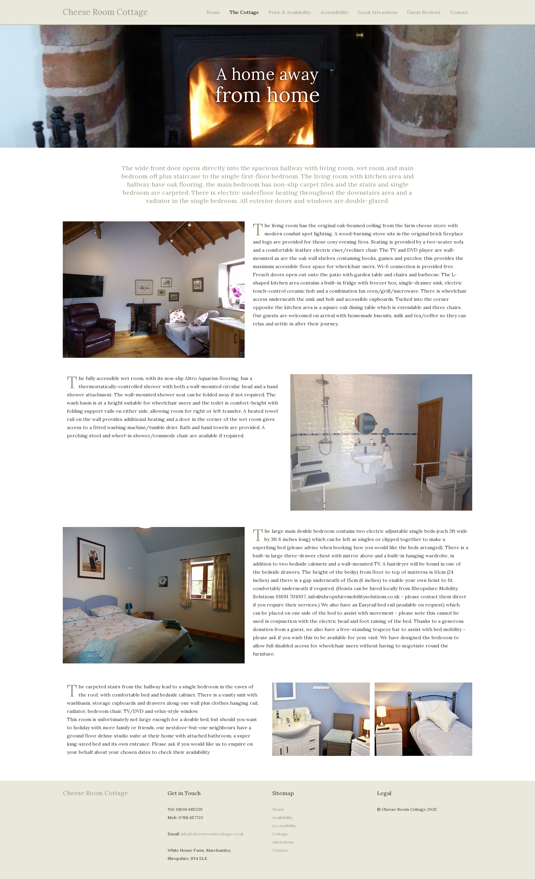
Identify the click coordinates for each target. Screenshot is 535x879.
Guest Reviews (423, 12)
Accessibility (334, 12)
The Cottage (244, 12)
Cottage (280, 833)
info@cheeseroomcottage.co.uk (212, 833)
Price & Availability (290, 12)
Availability (282, 817)
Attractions (283, 842)
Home (213, 12)
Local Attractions (377, 12)
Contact (459, 12)
